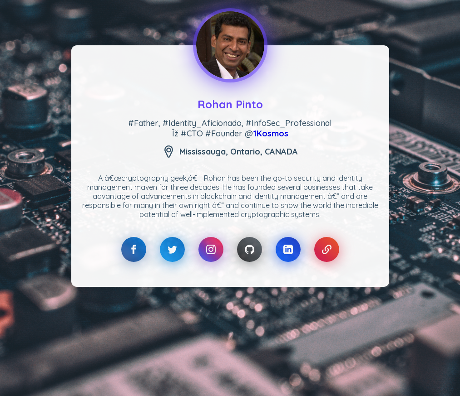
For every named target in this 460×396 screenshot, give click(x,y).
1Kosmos (270, 133)
